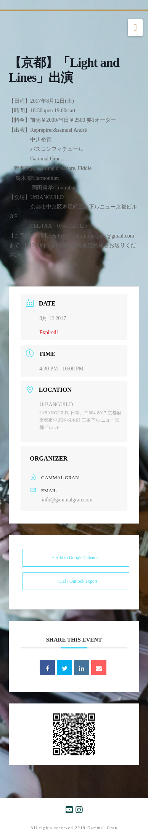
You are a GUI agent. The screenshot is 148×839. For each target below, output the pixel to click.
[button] (135, 28)
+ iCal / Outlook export (76, 581)
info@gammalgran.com (67, 500)
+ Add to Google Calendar (76, 557)
